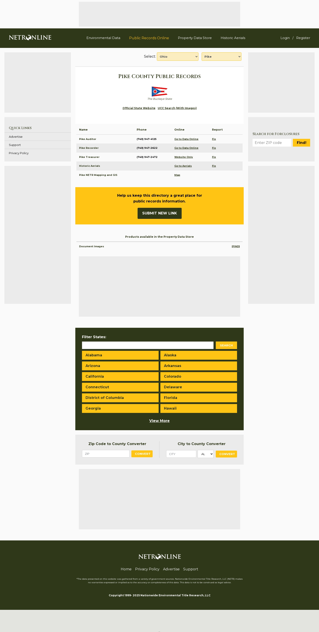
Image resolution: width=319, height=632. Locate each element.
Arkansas (172, 366)
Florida (170, 398)
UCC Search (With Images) (177, 108)
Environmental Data (103, 38)
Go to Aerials (183, 165)
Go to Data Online (186, 139)
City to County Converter (202, 444)
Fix (214, 139)
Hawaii (170, 408)
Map (177, 175)
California (95, 376)
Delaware (173, 387)
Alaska (170, 355)
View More (159, 421)
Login (285, 38)
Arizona (93, 366)
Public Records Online (149, 38)
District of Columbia (105, 398)
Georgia (93, 408)
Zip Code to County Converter (117, 444)
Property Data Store (195, 38)
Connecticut (97, 387)
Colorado (172, 376)
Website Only (183, 157)
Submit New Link (159, 213)
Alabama (94, 355)
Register (303, 38)
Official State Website (139, 108)
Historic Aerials (233, 38)
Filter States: (94, 337)
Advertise (16, 136)
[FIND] (236, 246)
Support (15, 145)
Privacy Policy (19, 153)
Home (126, 569)
